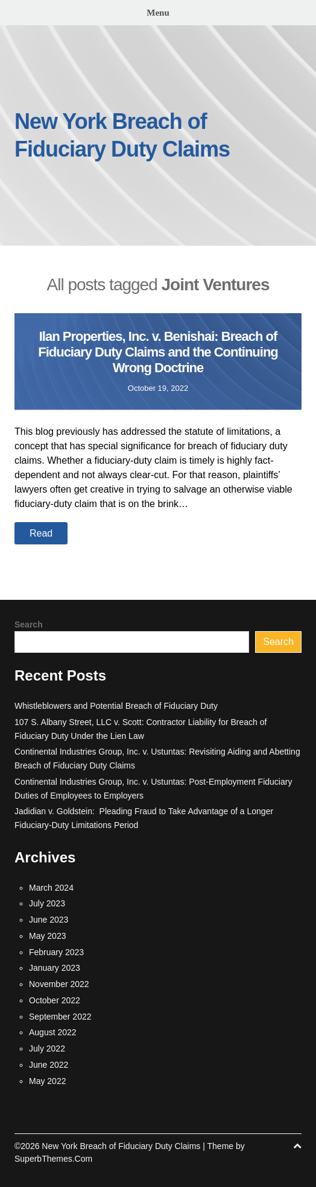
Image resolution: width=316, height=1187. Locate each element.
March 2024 (51, 888)
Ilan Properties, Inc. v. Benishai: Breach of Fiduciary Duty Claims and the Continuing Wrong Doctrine (158, 352)
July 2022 (47, 1048)
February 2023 (56, 952)
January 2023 (54, 968)
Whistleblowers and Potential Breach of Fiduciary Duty (116, 706)
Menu (158, 12)
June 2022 (48, 1065)
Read (41, 533)
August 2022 (53, 1032)
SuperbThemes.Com (53, 1159)
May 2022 (47, 1081)
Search (28, 624)
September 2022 (60, 1016)
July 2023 (47, 903)
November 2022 (59, 984)
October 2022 (54, 1000)
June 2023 (48, 919)
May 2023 (47, 936)
